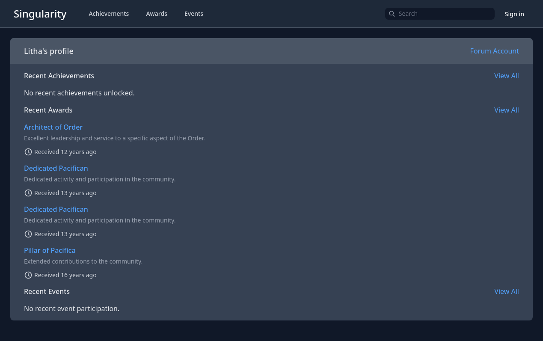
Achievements (109, 13)
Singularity (40, 13)
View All (506, 75)
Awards (156, 13)
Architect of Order (53, 127)
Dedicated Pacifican (56, 168)
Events (193, 13)
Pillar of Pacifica (50, 250)
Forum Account (494, 51)
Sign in (514, 14)
